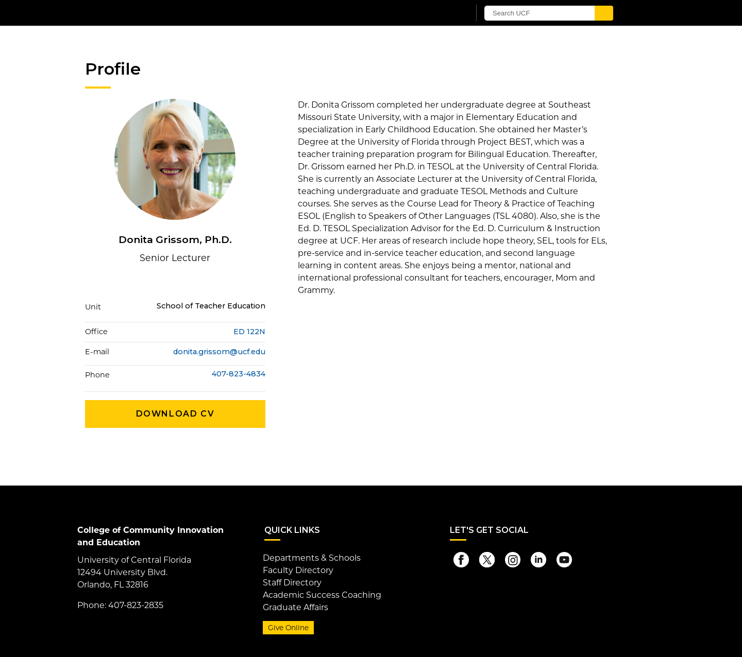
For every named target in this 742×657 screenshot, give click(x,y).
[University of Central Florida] (205, 13)
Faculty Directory (298, 570)
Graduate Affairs (295, 607)
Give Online (288, 628)
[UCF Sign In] (436, 13)
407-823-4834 (238, 374)
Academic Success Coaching (322, 595)
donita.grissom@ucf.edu (219, 351)
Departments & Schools (312, 558)
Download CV (175, 414)
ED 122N (249, 331)
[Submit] (604, 13)
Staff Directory (292, 582)
